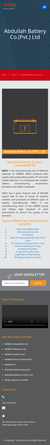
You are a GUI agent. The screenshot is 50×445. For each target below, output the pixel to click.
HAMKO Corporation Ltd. (16, 344)
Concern (14, 75)
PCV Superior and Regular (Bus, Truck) (27, 243)
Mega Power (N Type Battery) (27, 254)
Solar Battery (27, 235)
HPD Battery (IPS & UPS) (27, 232)
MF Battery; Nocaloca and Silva (27, 257)
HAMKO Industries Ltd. (15, 349)
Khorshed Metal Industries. (18, 369)
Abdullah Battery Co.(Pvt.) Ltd (32, 75)
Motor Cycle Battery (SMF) (27, 229)
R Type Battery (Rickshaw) (28, 251)
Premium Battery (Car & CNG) (28, 246)
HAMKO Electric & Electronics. (19, 359)
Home (4, 75)
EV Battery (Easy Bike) (27, 249)
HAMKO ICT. (10, 364)
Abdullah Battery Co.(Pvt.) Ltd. (19, 374)
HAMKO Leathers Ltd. (15, 354)
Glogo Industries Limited (16, 380)
